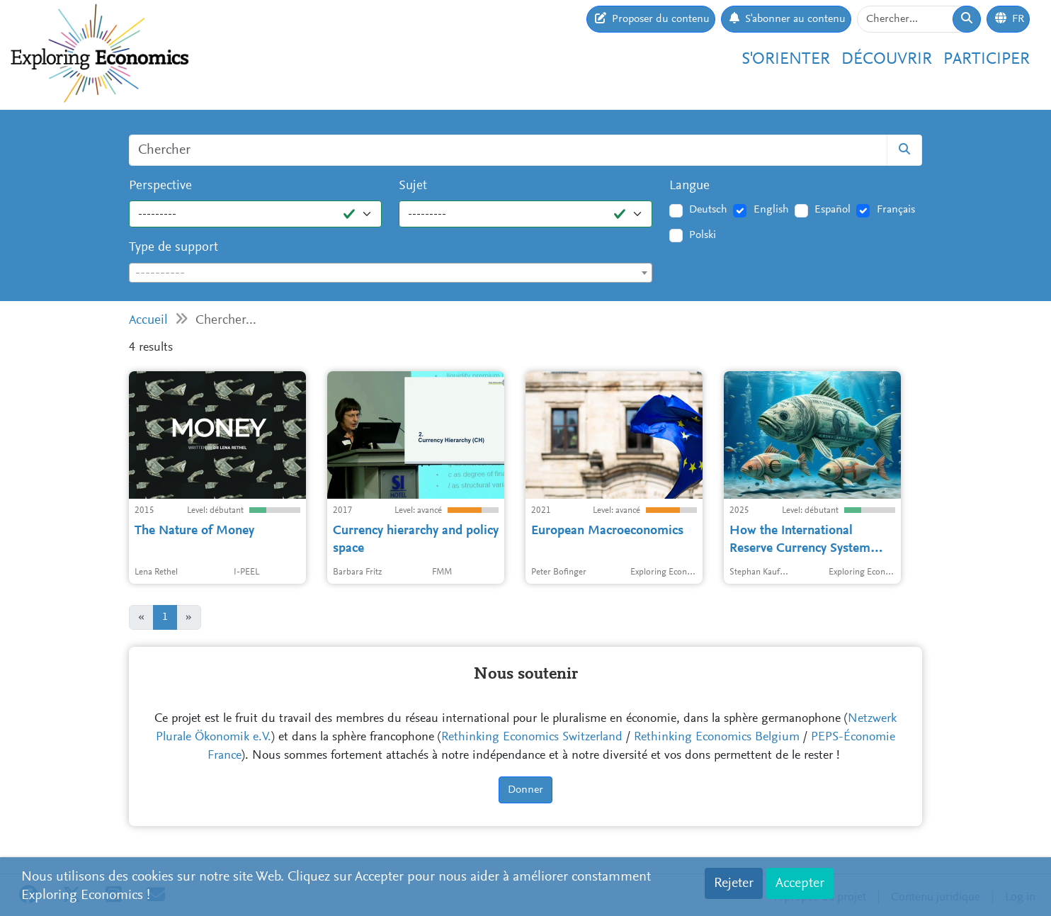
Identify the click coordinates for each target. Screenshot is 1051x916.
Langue (689, 186)
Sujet (413, 186)
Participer (986, 59)
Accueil (148, 320)
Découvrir (886, 59)
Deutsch (708, 209)
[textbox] (391, 273)
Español (832, 209)
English (771, 209)
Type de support (173, 247)
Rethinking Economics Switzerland (532, 737)
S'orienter (786, 59)
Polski (702, 235)
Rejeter (734, 883)
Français (896, 209)
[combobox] (390, 273)
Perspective (160, 186)
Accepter (800, 883)
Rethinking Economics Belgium (717, 737)
